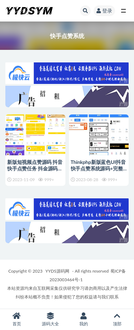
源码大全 (50, 319)
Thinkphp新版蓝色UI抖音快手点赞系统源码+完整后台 (98, 168)
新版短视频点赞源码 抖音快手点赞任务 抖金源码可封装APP (35, 168)
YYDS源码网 (57, 271)
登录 (104, 11)
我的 (84, 319)
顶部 (117, 319)
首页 (17, 319)
